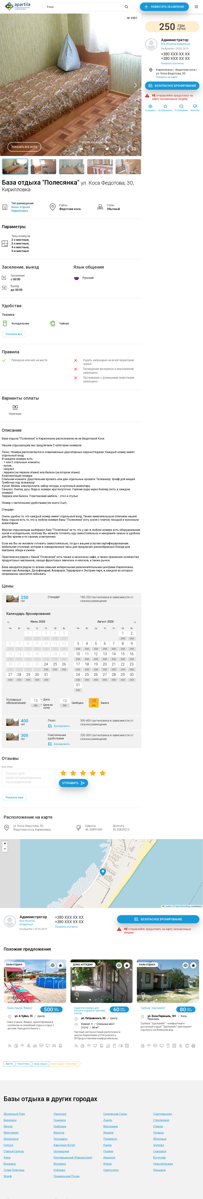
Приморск (110, 1139)
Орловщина (61, 1151)
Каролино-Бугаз (64, 1145)
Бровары (10, 1164)
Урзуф (8, 1176)
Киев (7, 1157)
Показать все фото (24, 146)
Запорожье (11, 1139)
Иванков (109, 1157)
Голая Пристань (14, 1170)
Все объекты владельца (175, 43)
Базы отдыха (40, 1064)
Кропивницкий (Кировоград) (73, 1157)
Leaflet (166, 906)
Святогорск (111, 1170)
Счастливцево (162, 1114)
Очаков (158, 1126)
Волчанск (60, 1164)
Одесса (8, 1145)
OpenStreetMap (182, 906)
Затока (8, 1126)
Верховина (110, 1126)
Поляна (108, 1151)
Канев (107, 1145)
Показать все (14, 334)
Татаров (158, 1132)
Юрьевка (159, 1170)
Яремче (108, 1132)
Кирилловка (23, 1064)
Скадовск (159, 1151)
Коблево (59, 1170)
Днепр (107, 1120)
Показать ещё (14, 797)
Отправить (73, 783)
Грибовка (60, 1126)
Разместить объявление (167, 6)
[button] (103, 872)
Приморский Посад (67, 1176)
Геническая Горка (115, 1114)
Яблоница (159, 1139)
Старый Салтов (14, 1151)
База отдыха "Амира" (19, 1007)
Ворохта (59, 1132)
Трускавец (61, 1139)
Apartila (9, 1064)
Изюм (107, 1164)
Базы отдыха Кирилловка (20, 208)
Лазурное (60, 1114)
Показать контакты (172, 63)
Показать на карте (166, 77)
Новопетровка (163, 1164)
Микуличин (11, 1132)
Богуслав (159, 1157)
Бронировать (62, 726)
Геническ (60, 1120)
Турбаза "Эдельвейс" (153, 1007)
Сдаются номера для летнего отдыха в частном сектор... (89, 1010)
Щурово (158, 1145)
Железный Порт (14, 1114)
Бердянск (10, 1120)
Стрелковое (161, 1120)
